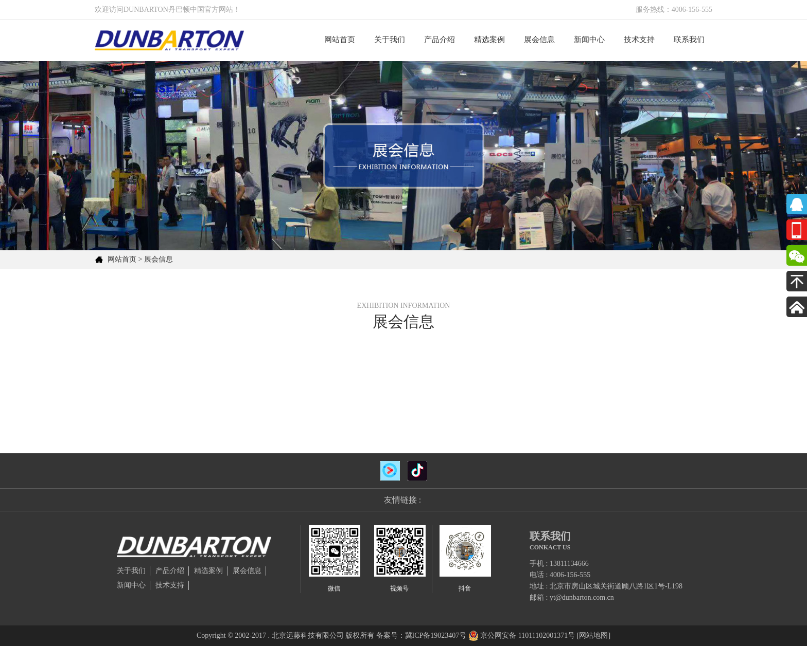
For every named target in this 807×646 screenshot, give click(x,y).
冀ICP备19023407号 (436, 635)
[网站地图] (593, 635)
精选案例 (489, 39)
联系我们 (689, 39)
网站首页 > (125, 259)
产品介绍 (439, 39)
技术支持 (639, 39)
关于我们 (389, 39)
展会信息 (539, 39)
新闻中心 (589, 39)
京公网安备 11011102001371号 (527, 635)
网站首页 (339, 39)
